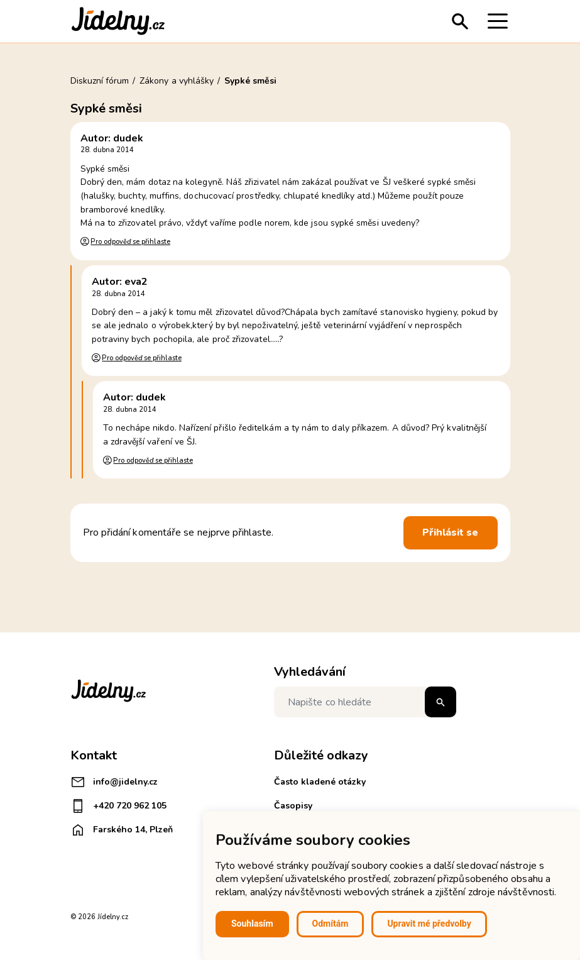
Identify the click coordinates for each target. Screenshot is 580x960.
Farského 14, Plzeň (121, 829)
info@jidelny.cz (114, 782)
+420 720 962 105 (118, 806)
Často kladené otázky (320, 782)
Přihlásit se (450, 532)
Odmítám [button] (330, 924)
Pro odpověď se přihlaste (130, 241)
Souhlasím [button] (252, 924)
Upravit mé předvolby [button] (429, 924)
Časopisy (293, 806)
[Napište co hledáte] (365, 702)
